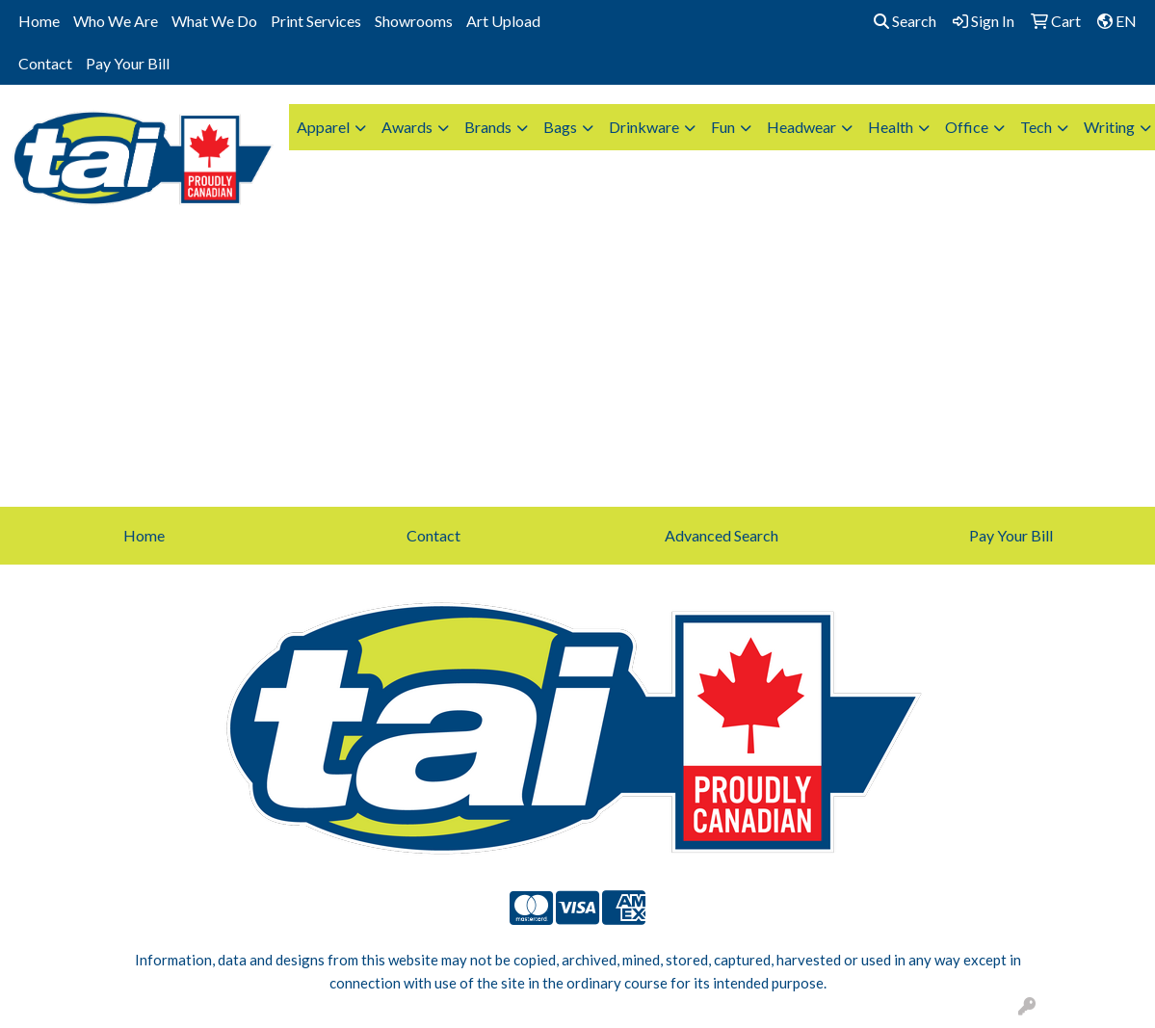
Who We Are (115, 21)
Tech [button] (1036, 127)
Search (905, 21)
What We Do (214, 21)
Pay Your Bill (128, 63)
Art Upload (503, 21)
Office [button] (966, 127)
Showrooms (414, 21)
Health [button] (890, 127)
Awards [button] (407, 127)
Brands (488, 127)
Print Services (316, 21)
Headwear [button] (801, 127)
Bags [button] (560, 127)
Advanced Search (721, 535)
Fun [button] (723, 127)
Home (39, 21)
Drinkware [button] (644, 127)
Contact (45, 63)
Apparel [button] (323, 127)
